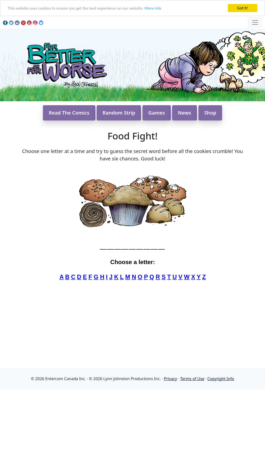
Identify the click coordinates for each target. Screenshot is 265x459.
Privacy (170, 378)
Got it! (242, 8)
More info (152, 8)
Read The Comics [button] (69, 112)
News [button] (184, 112)
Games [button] (156, 112)
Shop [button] (210, 112)
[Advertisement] (132, 424)
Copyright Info (220, 378)
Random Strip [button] (119, 112)
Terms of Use (192, 378)
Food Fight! (132, 135)
